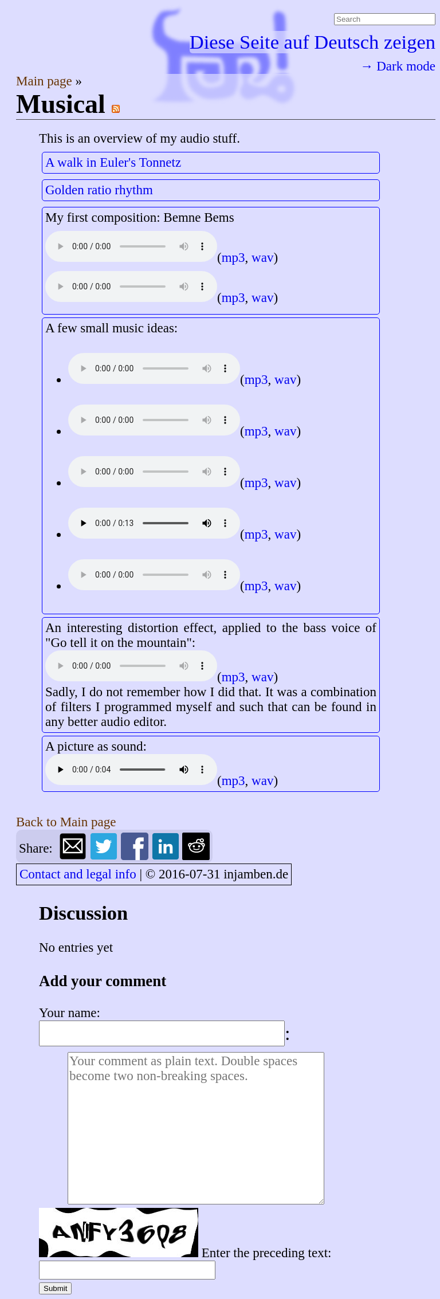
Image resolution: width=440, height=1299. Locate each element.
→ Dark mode (397, 66)
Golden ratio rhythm (99, 190)
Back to (66, 822)
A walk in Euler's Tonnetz (113, 162)
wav (262, 257)
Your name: (69, 1013)
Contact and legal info (77, 874)
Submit (55, 1288)
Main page (45, 81)
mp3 (233, 257)
